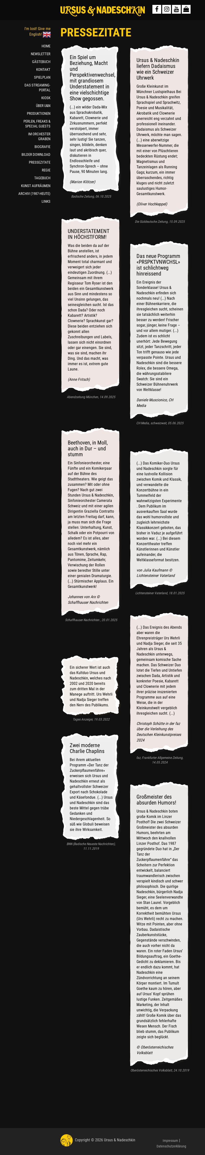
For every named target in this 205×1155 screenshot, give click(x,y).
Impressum (170, 1141)
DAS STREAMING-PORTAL (37, 87)
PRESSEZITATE (39, 162)
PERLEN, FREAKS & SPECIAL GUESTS (36, 123)
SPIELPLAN (42, 77)
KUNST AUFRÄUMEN (35, 186)
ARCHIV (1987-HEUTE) (34, 193)
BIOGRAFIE (42, 147)
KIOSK (45, 98)
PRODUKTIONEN (38, 113)
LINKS (46, 201)
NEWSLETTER (40, 54)
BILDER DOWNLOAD (36, 154)
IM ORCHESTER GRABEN (39, 136)
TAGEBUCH (42, 178)
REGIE (46, 170)
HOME (46, 46)
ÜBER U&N (43, 106)
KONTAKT (43, 69)
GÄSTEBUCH (41, 62)
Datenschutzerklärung (171, 1146)
